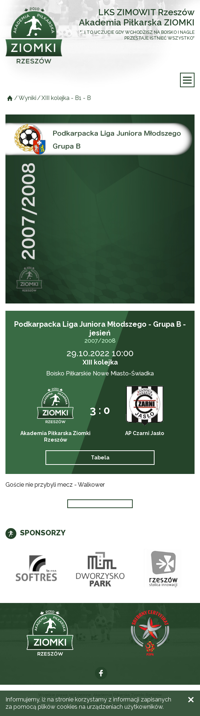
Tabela (100, 457)
